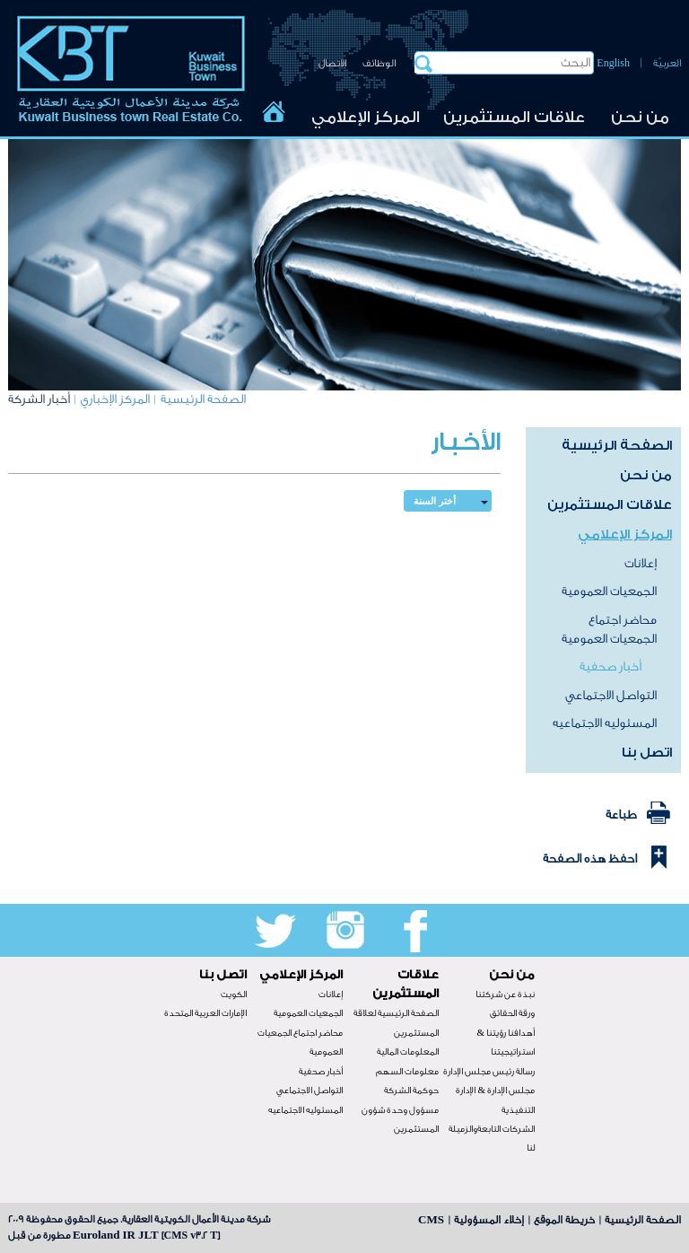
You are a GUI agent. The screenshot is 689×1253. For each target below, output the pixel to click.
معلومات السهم (407, 1071)
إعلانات (640, 563)
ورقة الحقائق (512, 1013)
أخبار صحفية (610, 667)
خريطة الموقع (564, 1220)
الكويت (234, 994)
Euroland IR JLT (116, 1235)
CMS (431, 1220)
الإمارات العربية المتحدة (205, 1013)
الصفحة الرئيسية (203, 399)
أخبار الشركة (39, 399)
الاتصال (332, 63)
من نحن (640, 117)
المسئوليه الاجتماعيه (605, 723)
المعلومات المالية (408, 1052)
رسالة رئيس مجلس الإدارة (489, 1071)
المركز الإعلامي (365, 117)
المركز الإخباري (115, 399)
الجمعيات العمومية (609, 591)
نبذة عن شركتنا (505, 994)
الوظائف (379, 63)
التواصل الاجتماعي (611, 695)
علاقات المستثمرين (514, 117)
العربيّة (667, 63)
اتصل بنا (647, 752)
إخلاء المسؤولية (489, 1220)
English (613, 63)
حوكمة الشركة (411, 1090)
